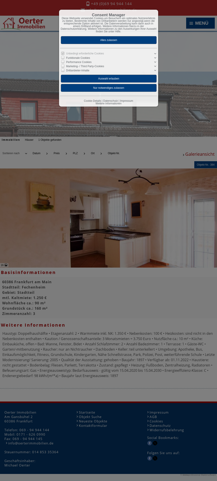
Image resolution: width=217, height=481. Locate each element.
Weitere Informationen (109, 103)
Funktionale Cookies (78, 57)
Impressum (126, 100)
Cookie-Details (92, 100)
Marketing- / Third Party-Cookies (85, 66)
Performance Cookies (78, 62)
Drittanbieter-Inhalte (77, 70)
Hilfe (118, 31)
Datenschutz (110, 100)
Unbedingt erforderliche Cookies (85, 53)
